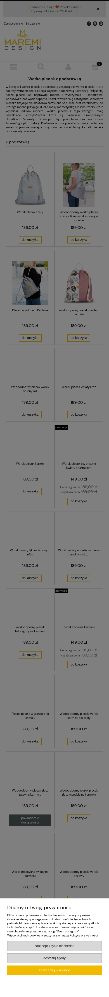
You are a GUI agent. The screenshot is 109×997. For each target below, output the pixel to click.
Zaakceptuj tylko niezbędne (55, 946)
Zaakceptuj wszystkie (54, 970)
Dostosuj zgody (54, 958)
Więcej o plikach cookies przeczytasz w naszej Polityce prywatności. (52, 935)
